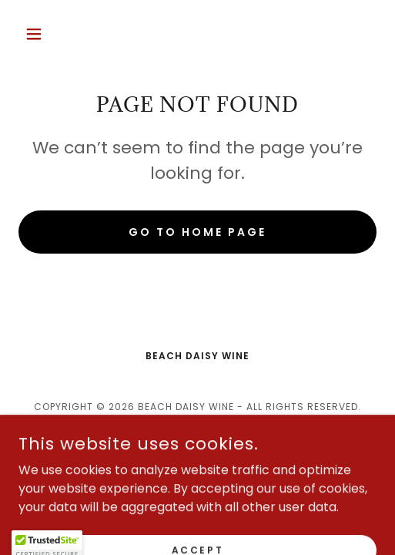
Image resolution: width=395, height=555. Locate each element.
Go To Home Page (197, 232)
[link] (197, 447)
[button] (45, 33)
